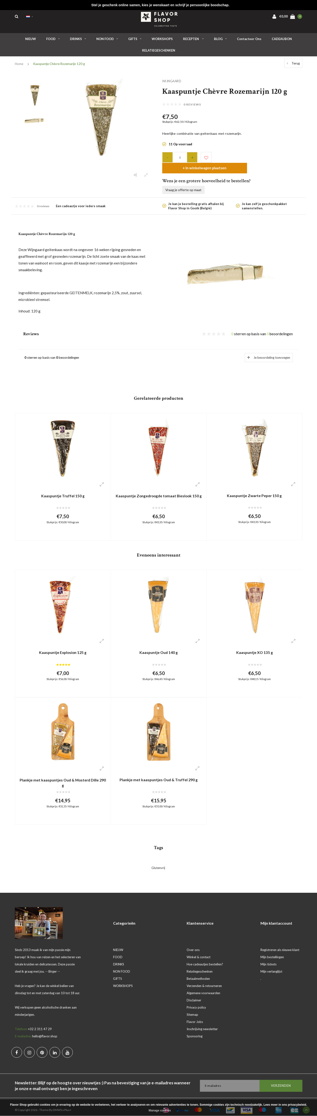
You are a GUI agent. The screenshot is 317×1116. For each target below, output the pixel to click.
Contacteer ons (249, 40)
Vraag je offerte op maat (183, 181)
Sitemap (192, 1008)
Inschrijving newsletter (202, 1023)
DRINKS (78, 40)
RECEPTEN (193, 40)
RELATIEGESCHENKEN (158, 52)
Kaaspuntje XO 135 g (254, 644)
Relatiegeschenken (200, 965)
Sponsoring (194, 1030)
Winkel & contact (198, 951)
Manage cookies (160, 1110)
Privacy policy (196, 1001)
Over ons (193, 944)
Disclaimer (194, 994)
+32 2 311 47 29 (40, 1023)
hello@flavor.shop (44, 1030)
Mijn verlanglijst (271, 965)
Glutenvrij (158, 861)
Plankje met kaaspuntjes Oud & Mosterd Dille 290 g (63, 775)
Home (19, 66)
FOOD (53, 40)
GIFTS (134, 40)
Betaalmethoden (198, 972)
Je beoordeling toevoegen (272, 349)
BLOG (220, 40)
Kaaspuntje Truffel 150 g (63, 487)
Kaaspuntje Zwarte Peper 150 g (254, 486)
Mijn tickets (268, 958)
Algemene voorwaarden (203, 987)
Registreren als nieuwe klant (279, 944)
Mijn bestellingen (272, 951)
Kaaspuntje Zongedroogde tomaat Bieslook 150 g (159, 490)
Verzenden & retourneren (204, 979)
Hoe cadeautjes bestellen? (205, 958)
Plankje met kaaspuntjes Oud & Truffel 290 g (158, 772)
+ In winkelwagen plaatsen (256, 159)
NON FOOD (107, 40)
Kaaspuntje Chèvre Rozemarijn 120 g (59, 66)
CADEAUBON (282, 40)
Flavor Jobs (195, 1015)
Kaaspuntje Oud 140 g (158, 644)
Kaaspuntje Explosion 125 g (63, 644)
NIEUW (30, 40)
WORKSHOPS (162, 40)
